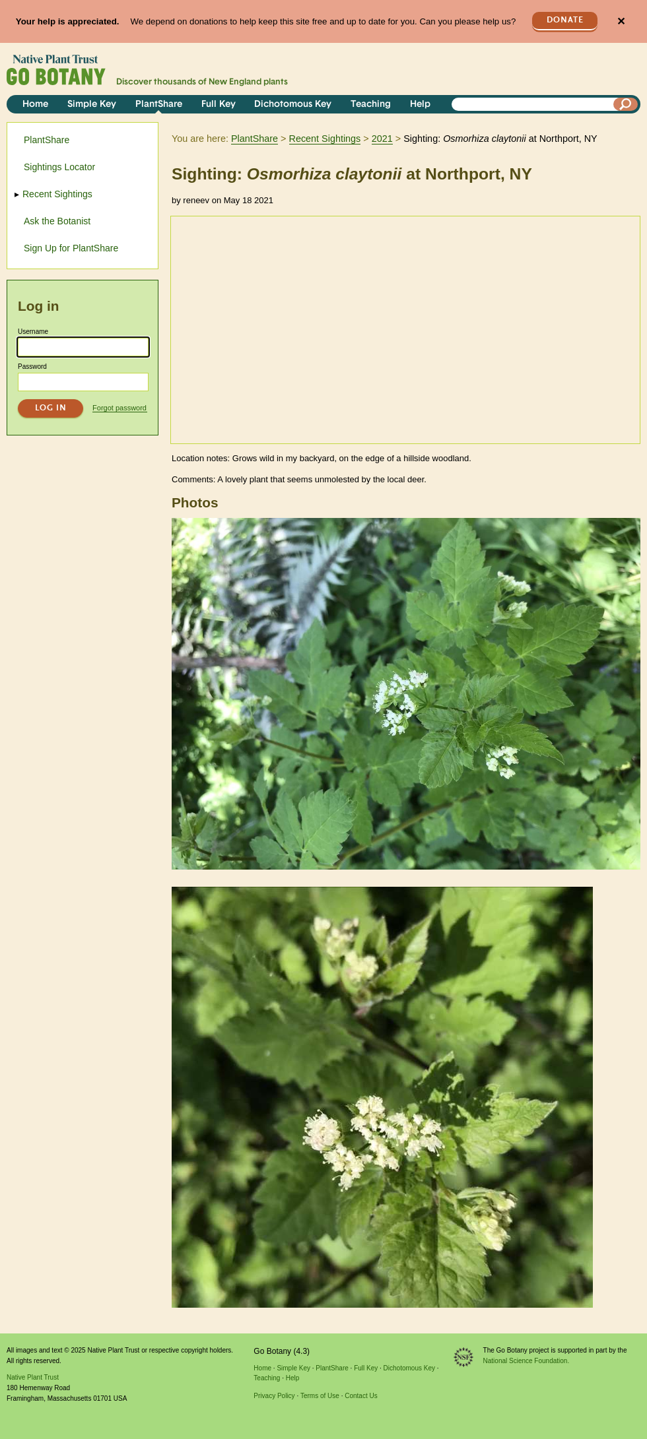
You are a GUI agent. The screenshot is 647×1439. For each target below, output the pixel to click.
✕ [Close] (621, 21)
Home (35, 105)
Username (33, 331)
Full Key (218, 105)
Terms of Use (319, 1395)
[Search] (625, 104)
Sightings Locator (59, 167)
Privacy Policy (274, 1395)
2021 (382, 138)
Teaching (371, 105)
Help (420, 105)
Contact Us (361, 1395)
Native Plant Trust (33, 1377)
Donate (565, 20)
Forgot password (119, 408)
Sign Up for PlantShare (71, 248)
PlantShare (158, 105)
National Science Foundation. (526, 1360)
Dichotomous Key (292, 105)
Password (32, 366)
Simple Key (91, 105)
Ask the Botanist (57, 221)
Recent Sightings (325, 138)
